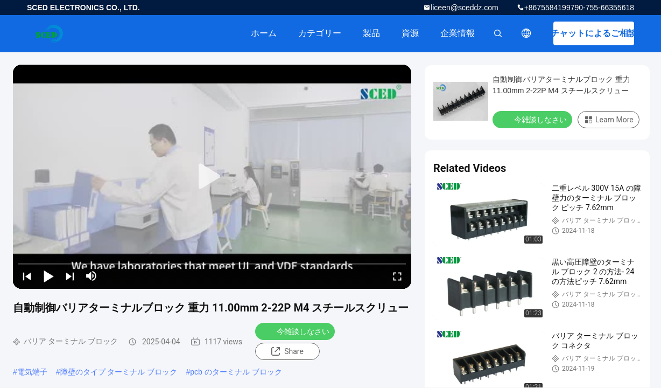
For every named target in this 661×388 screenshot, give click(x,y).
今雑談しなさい (296, 330)
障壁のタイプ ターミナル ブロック (119, 372)
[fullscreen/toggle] (397, 276)
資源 (410, 33)
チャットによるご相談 (593, 33)
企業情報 (457, 33)
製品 (371, 33)
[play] (212, 176)
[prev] (27, 276)
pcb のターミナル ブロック (236, 372)
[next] (70, 276)
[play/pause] (48, 276)
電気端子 (32, 372)
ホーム (264, 33)
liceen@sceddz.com (464, 7)
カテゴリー (319, 33)
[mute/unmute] (91, 276)
